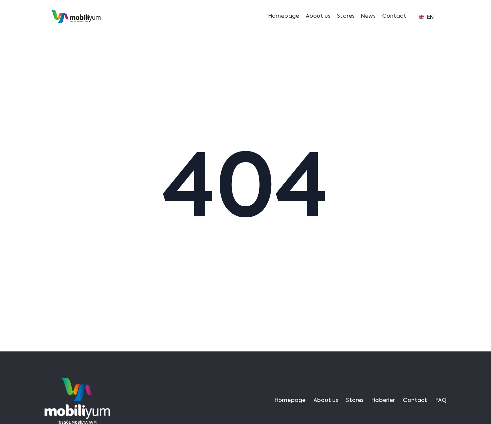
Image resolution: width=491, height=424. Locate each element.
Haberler (383, 400)
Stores (345, 16)
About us (318, 16)
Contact (394, 16)
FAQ (440, 400)
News (368, 16)
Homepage (283, 16)
